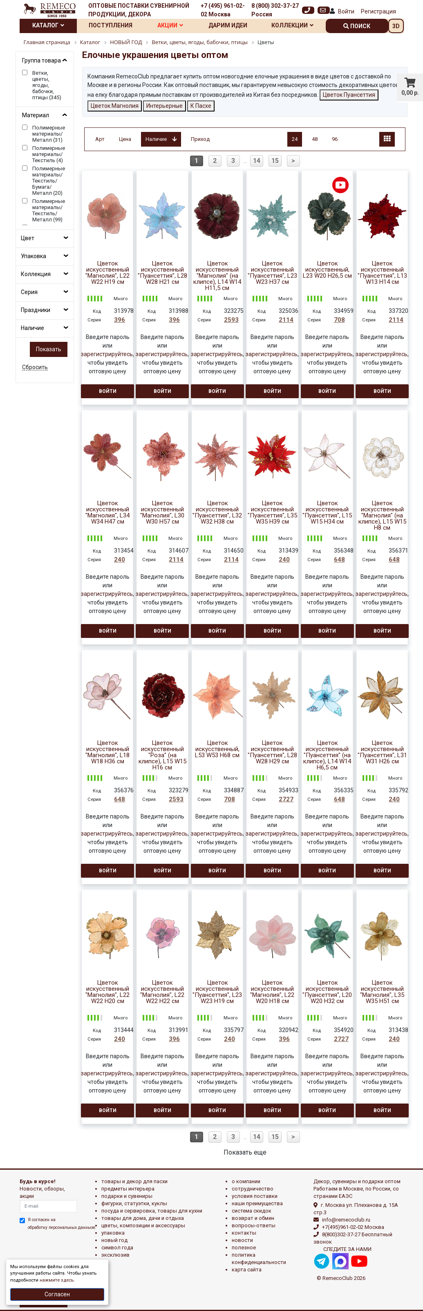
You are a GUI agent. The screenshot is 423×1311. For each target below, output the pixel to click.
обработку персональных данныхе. (62, 1227)
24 (295, 139)
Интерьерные (164, 106)
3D (396, 26)
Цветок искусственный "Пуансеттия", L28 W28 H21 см (162, 273)
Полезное (244, 1247)
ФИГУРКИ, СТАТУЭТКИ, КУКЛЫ (134, 1203)
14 (256, 161)
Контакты (244, 1233)
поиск (356, 26)
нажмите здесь (57, 1280)
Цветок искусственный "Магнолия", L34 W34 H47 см (107, 512)
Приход (200, 139)
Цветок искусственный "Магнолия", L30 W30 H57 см (162, 512)
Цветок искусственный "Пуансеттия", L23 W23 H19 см (217, 992)
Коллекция (36, 274)
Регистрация (378, 11)
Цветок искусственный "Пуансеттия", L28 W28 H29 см (272, 752)
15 (275, 161)
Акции (170, 25)
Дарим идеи (227, 25)
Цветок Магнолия (115, 106)
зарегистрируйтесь (107, 354)
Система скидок (251, 1211)
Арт (100, 139)
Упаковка (33, 256)
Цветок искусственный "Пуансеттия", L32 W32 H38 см (217, 512)
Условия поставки (255, 1196)
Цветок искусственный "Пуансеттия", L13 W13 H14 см (382, 273)
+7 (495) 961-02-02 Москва (223, 10)
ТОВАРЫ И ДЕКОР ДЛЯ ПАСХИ (134, 1181)
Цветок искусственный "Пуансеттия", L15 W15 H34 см (327, 512)
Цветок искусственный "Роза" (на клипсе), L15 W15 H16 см (162, 755)
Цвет (27, 238)
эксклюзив (115, 1255)
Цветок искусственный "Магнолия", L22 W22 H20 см (107, 992)
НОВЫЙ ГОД (114, 1240)
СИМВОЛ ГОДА (117, 1247)
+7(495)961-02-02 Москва (353, 1227)
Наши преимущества (257, 1203)
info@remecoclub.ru (346, 1220)
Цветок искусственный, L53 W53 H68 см (217, 749)
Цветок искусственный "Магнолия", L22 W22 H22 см (162, 992)
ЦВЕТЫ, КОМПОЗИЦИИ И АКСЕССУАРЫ (143, 1225)
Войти (346, 11)
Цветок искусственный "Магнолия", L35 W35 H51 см (382, 992)
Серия (29, 292)
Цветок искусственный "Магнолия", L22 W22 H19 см (107, 273)
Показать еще (245, 1152)
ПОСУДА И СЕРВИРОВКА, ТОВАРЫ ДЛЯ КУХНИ (151, 1211)
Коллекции (292, 25)
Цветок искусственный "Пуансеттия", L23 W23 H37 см (272, 273)
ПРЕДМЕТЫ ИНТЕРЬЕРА (127, 1189)
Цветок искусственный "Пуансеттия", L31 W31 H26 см (382, 752)
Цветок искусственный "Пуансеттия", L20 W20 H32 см (327, 992)
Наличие (32, 328)
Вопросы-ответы (253, 1225)
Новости (242, 1240)
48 (315, 139)
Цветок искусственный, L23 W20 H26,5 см (327, 270)
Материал (35, 115)
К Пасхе (200, 106)
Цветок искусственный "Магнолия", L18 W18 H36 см (107, 752)
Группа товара (41, 60)
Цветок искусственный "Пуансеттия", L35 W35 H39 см (272, 512)
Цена (125, 139)
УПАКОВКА (113, 1233)
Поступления (110, 25)
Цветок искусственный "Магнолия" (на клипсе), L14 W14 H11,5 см (217, 276)
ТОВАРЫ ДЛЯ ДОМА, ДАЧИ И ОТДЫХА (142, 1218)
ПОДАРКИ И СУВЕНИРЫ (126, 1196)
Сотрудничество (252, 1189)
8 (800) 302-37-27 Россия (275, 10)
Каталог (48, 25)
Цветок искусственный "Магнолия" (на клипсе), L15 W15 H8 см (382, 515)
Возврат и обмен (253, 1218)
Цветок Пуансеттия (349, 94)
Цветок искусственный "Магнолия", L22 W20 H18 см (272, 992)
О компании (246, 1181)
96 (335, 139)
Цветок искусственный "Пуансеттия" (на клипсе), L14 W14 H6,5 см (327, 755)
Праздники (35, 310)
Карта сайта (247, 1269)
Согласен (57, 1294)
